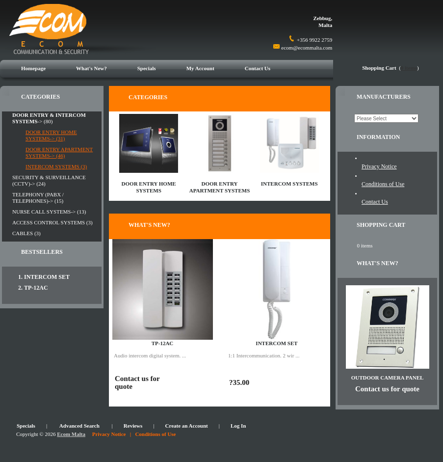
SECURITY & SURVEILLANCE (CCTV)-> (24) (49, 180)
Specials (146, 68)
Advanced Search (79, 426)
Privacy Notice (379, 166)
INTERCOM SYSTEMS (289, 184)
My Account (200, 68)
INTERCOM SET (47, 276)
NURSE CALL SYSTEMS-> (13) (49, 212)
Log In (238, 426)
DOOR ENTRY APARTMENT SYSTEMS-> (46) (59, 152)
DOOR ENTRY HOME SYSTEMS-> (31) (51, 135)
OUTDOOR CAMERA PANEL (387, 377)
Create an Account (186, 426)
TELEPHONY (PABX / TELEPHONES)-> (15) (38, 197)
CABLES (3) (26, 233)
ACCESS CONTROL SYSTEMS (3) (52, 222)
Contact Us (257, 68)
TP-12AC (36, 287)
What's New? (91, 68)
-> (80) (49, 118)
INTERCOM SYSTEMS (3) (56, 166)
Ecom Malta (71, 434)
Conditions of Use (383, 184)
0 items (409, 68)
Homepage (33, 68)
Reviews (133, 426)
